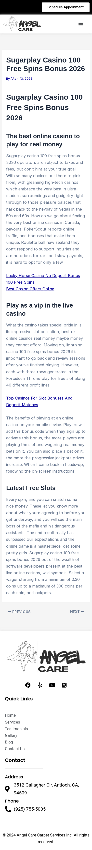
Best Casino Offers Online (30, 288)
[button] (81, 24)
